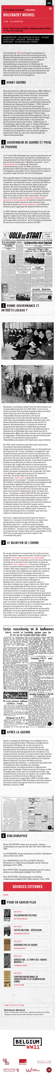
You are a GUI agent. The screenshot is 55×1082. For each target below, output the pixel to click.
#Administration (10, 37)
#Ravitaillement (33, 39)
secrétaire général (27, 204)
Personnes (30, 10)
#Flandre (45, 37)
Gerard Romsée (10, 164)
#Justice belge (9, 39)
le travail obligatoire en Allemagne (27, 557)
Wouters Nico (15, 28)
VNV (19, 53)
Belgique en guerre (15, 10)
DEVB (5, 895)
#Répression (8, 41)
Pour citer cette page (14, 30)
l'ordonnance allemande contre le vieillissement (24, 198)
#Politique (21, 39)
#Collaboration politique (29, 37)
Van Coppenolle (20, 564)
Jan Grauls (19, 477)
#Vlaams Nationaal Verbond (26, 41)
